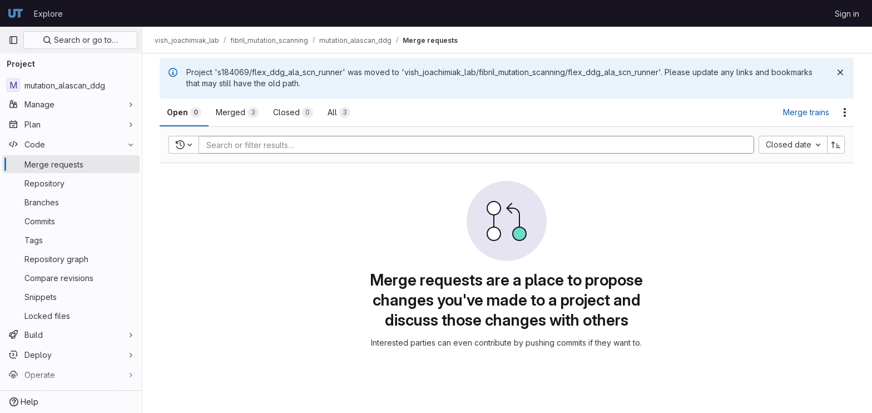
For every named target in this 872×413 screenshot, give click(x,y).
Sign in (847, 13)
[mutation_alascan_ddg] (71, 85)
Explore (48, 13)
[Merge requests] (71, 164)
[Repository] (71, 183)
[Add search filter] (480, 144)
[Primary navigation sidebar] (13, 40)
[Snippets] (71, 297)
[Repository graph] (71, 259)
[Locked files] (71, 315)
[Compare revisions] (71, 278)
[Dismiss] (841, 72)
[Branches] (71, 202)
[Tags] (71, 240)
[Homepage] (15, 13)
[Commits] (71, 221)
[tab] (184, 112)
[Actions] (845, 112)
